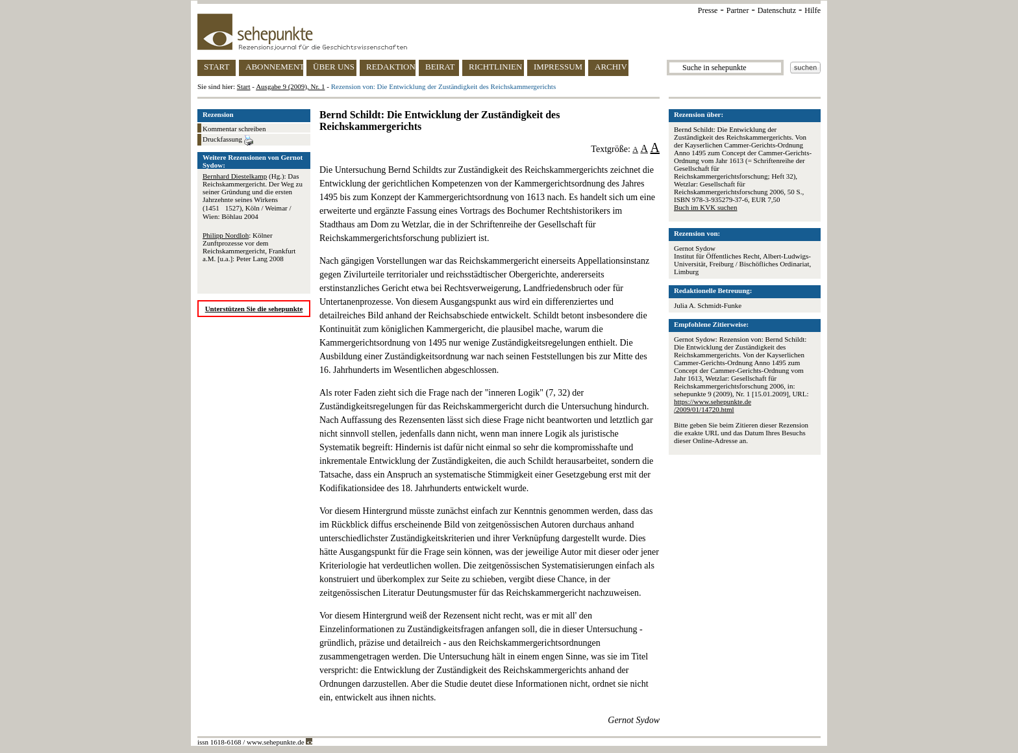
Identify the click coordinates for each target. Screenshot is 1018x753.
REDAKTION (391, 66)
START (216, 66)
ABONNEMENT (274, 66)
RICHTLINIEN (495, 66)
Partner (737, 10)
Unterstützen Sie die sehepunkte (254, 309)
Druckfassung (228, 140)
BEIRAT (440, 66)
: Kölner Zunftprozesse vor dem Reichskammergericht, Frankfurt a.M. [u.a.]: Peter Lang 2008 (249, 246)
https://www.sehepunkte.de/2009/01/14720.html (712, 405)
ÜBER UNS (333, 66)
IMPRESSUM (558, 66)
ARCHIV (611, 66)
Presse (708, 10)
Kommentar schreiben (234, 129)
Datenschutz (777, 10)
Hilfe (812, 10)
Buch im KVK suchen (705, 207)
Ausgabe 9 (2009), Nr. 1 (290, 86)
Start (244, 86)
